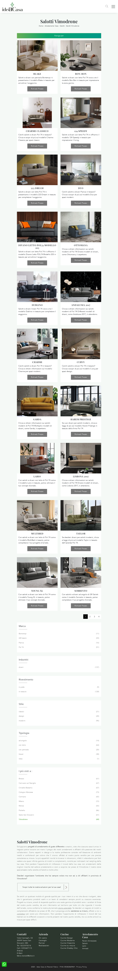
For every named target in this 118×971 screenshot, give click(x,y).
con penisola (59, 749)
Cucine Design (67, 938)
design (59, 716)
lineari (59, 754)
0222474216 (25, 945)
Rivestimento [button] (26, 679)
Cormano (59, 796)
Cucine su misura (68, 945)
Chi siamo (43, 938)
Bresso (59, 778)
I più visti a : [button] (25, 771)
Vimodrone (59, 819)
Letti (84, 946)
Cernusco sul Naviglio (59, 783)
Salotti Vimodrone (72, 26)
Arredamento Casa (51, 26)
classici (59, 711)
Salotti (62, 26)
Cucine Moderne (68, 940)
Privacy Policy (81, 967)
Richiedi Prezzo (37, 89)
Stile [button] (21, 704)
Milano (59, 801)
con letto (59, 745)
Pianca (59, 642)
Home (41, 26)
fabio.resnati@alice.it (26, 956)
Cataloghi (43, 940)
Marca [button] (22, 626)
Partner (42, 943)
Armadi (85, 948)
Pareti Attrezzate (89, 941)
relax (59, 758)
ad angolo (59, 740)
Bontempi (59, 633)
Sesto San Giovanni (59, 815)
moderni (59, 720)
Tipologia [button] (24, 733)
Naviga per (59, 35)
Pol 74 (59, 647)
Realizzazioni (44, 945)
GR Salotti (59, 638)
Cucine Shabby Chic (69, 948)
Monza (59, 806)
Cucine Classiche (68, 943)
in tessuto (59, 691)
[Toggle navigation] (113, 6)
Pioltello (59, 810)
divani (59, 667)
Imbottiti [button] (23, 659)
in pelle (59, 687)
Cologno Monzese (59, 792)
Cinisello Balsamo (59, 787)
